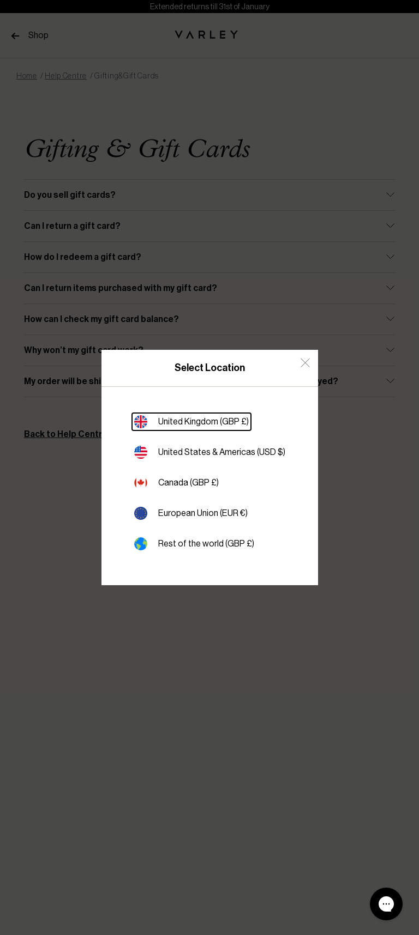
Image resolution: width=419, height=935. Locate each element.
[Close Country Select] (305, 362)
